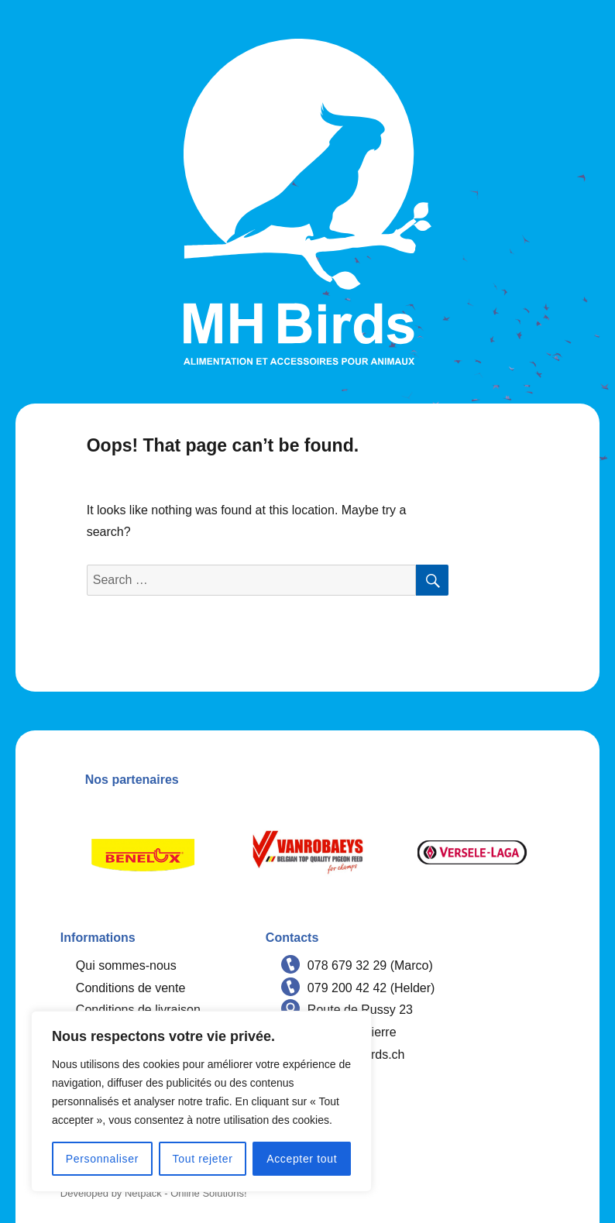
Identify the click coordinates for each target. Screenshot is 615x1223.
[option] (143, 852)
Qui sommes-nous (126, 965)
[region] (201, 1101)
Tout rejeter (203, 1159)
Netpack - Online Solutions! (186, 1193)
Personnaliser (102, 1159)
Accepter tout (301, 1159)
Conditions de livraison (138, 1009)
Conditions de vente (130, 988)
